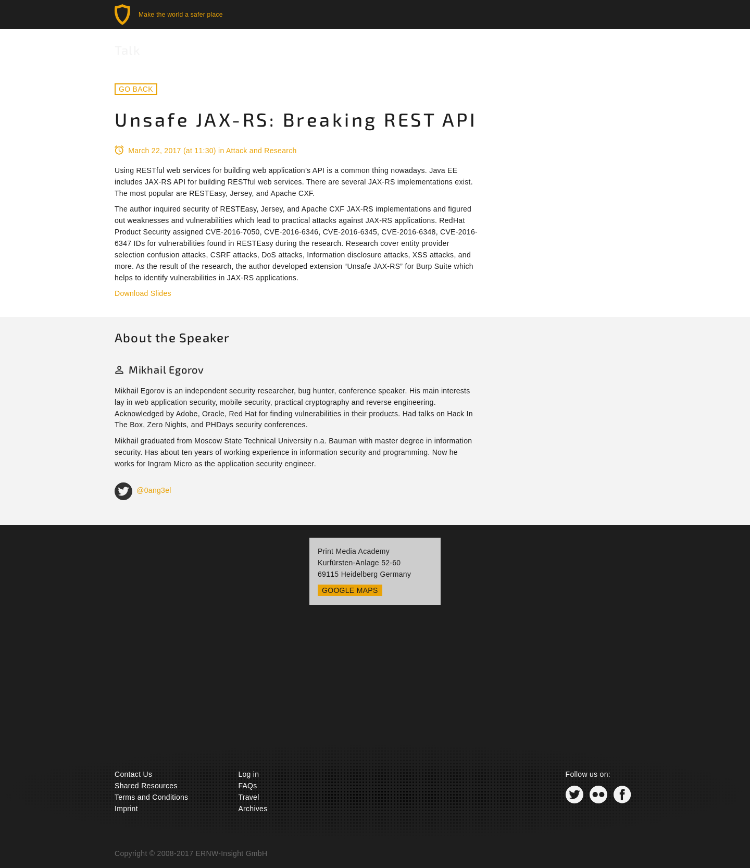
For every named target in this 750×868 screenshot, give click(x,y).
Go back (136, 89)
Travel (248, 797)
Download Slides (143, 293)
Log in (248, 774)
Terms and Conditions (151, 797)
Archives (252, 808)
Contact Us (133, 774)
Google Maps (350, 590)
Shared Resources (146, 786)
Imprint (126, 808)
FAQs (247, 786)
